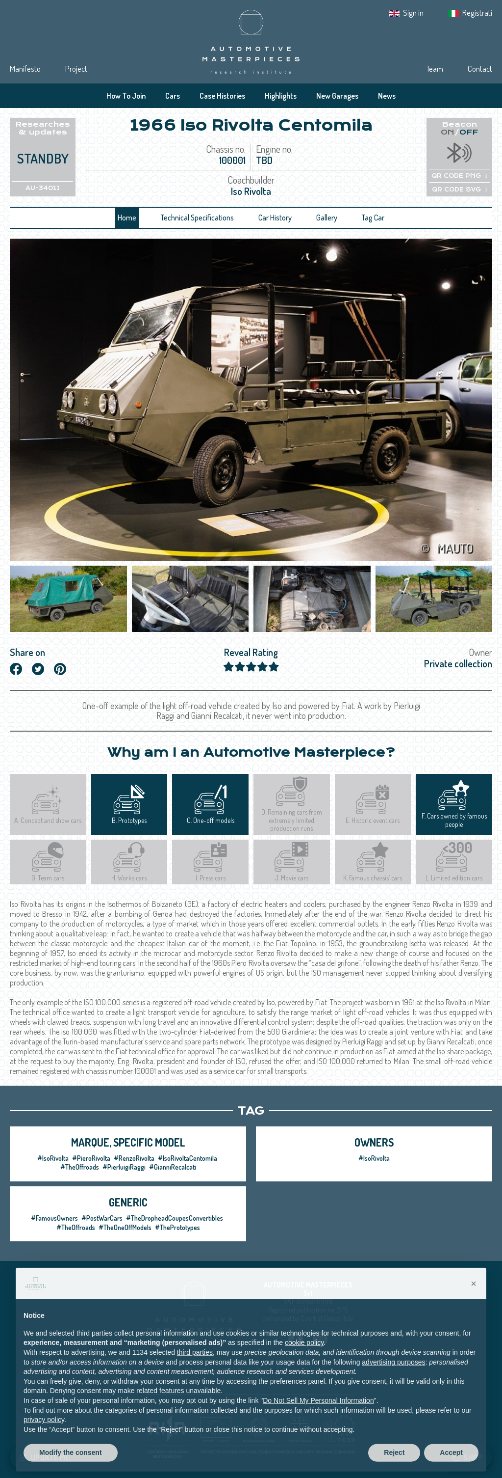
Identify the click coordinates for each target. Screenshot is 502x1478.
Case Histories (222, 96)
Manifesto (25, 68)
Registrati (477, 12)
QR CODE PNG (459, 175)
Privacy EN (178, 1371)
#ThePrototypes (177, 1227)
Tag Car (373, 217)
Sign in (413, 12)
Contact (480, 68)
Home (127, 217)
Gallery (326, 217)
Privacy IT (214, 1371)
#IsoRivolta (53, 1158)
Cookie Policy (255, 1371)
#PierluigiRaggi (124, 1167)
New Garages (337, 96)
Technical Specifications (197, 217)
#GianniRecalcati (172, 1167)
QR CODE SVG (459, 189)
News (387, 96)
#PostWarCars (102, 1218)
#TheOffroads (79, 1167)
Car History (275, 217)
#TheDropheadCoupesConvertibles (174, 1218)
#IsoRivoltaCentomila (187, 1158)
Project (76, 68)
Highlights (281, 96)
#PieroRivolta (91, 1158)
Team (434, 68)
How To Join (126, 96)
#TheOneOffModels (125, 1227)
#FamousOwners (54, 1218)
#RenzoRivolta (134, 1158)
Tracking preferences (310, 1371)
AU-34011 (42, 188)
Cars (172, 96)
